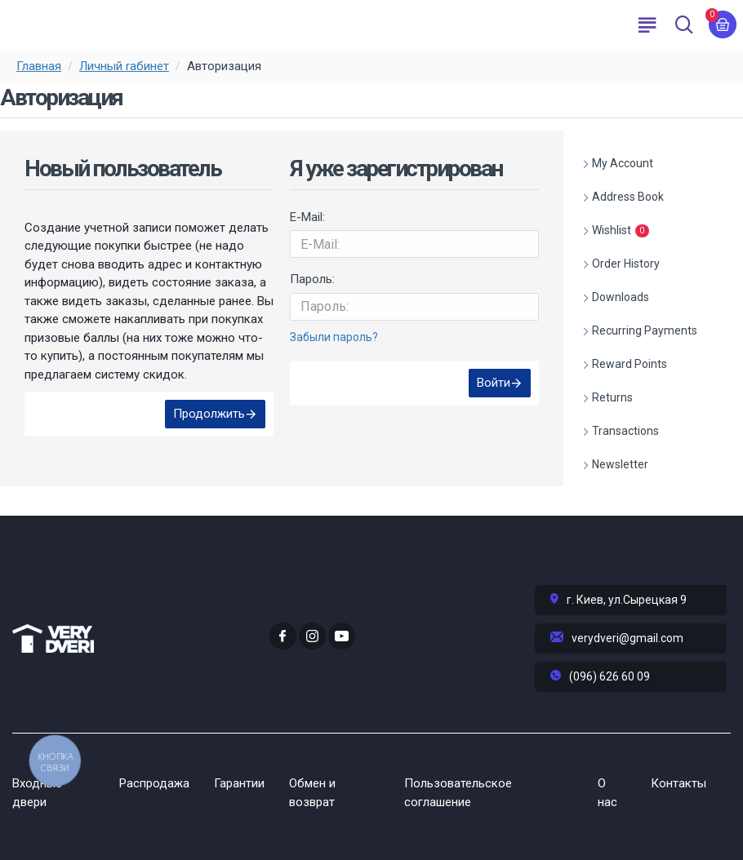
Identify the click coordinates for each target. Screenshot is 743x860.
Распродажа (154, 783)
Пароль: (312, 279)
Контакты (678, 783)
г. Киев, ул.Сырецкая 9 (627, 599)
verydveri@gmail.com (627, 638)
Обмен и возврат (312, 792)
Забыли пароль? (334, 337)
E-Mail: (307, 217)
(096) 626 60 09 (609, 676)
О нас (607, 792)
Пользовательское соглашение (458, 792)
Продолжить (209, 413)
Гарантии (239, 783)
